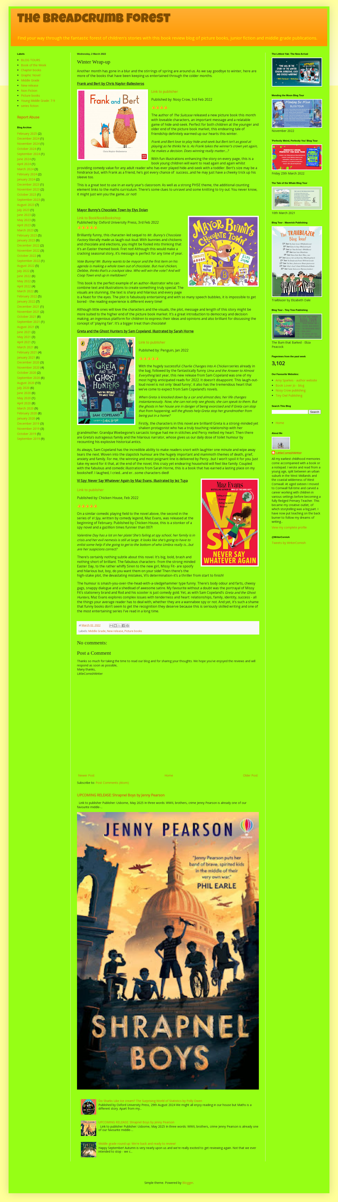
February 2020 (27, 413)
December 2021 (28, 306)
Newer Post (86, 775)
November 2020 (28, 367)
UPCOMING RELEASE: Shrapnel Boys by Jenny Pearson (121, 795)
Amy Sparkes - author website (296, 380)
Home (169, 775)
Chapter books (31, 70)
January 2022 (26, 301)
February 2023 (27, 235)
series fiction (30, 106)
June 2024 (24, 159)
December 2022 (28, 245)
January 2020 (26, 418)
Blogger (187, 1183)
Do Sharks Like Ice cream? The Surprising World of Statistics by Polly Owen (150, 1101)
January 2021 (26, 357)
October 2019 (26, 434)
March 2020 (25, 408)
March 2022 (25, 291)
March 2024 (25, 169)
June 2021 (24, 332)
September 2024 (28, 154)
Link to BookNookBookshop (99, 218)
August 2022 (25, 266)
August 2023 (25, 205)
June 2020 (24, 393)
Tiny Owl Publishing (289, 395)
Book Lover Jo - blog (290, 385)
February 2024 (27, 174)
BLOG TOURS (30, 60)
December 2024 (28, 138)
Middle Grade (97, 631)
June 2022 (24, 276)
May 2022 (24, 281)
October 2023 (26, 194)
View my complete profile (289, 527)
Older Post (250, 775)
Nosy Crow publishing (290, 390)
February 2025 (27, 133)
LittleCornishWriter (289, 453)
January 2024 (26, 179)
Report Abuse (28, 117)
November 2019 (28, 429)
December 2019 (28, 423)
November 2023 (28, 189)
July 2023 (23, 210)
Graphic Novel (30, 75)
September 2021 (28, 322)
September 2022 (28, 261)
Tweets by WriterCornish (289, 543)
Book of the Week (33, 65)
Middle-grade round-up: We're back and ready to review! (137, 1143)
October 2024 (26, 149)
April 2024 (24, 164)
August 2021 (25, 327)
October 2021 (26, 317)
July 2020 (23, 388)
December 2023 (28, 184)
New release (115, 631)
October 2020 (26, 373)
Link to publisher (164, 91)
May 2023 (24, 220)
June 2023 (24, 215)
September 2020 (28, 378)
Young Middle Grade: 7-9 (38, 101)
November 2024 (28, 144)
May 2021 (24, 337)
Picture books (133, 631)
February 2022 (27, 296)
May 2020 (24, 398)
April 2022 (24, 286)
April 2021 (24, 342)
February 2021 (27, 352)
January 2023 (26, 240)
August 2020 (25, 383)
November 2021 (28, 312)
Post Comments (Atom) (112, 783)
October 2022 (26, 256)
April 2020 (24, 403)
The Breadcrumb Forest (93, 19)
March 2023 (25, 230)
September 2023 (28, 200)
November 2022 (28, 250)
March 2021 (25, 347)
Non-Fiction (29, 91)
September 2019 (28, 439)
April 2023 (24, 225)
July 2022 (23, 271)
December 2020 (28, 362)
